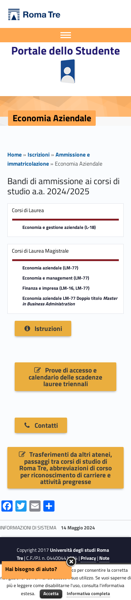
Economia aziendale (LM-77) (50, 268)
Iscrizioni (39, 154)
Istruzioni (43, 328)
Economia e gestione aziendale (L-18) (59, 227)
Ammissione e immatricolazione (48, 159)
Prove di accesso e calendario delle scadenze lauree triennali (65, 377)
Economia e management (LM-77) (55, 278)
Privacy (88, 558)
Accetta (51, 593)
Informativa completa (88, 593)
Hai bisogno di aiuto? (31, 569)
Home (14, 154)
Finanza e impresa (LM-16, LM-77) (55, 288)
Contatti (41, 425)
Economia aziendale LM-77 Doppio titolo (69, 301)
